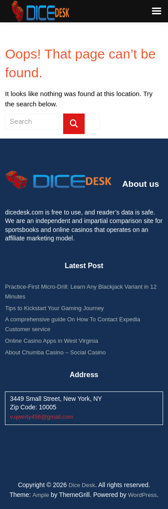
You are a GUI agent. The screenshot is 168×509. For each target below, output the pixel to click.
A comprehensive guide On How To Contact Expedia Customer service (72, 324)
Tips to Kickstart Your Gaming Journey (54, 308)
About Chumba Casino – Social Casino (55, 352)
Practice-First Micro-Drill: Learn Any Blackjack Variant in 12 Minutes (81, 291)
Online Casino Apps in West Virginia (51, 340)
